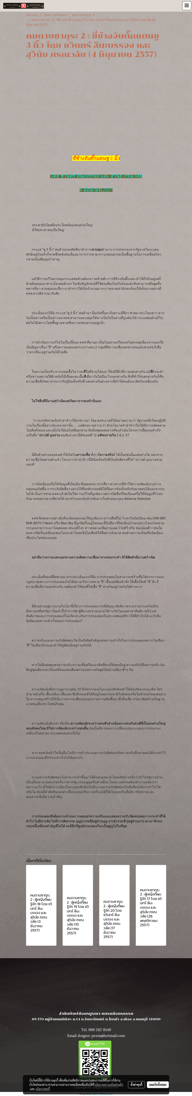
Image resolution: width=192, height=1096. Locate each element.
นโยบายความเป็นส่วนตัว (109, 1084)
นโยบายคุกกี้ (43, 1089)
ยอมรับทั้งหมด (157, 1084)
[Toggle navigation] (186, 5)
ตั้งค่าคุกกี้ (136, 1084)
